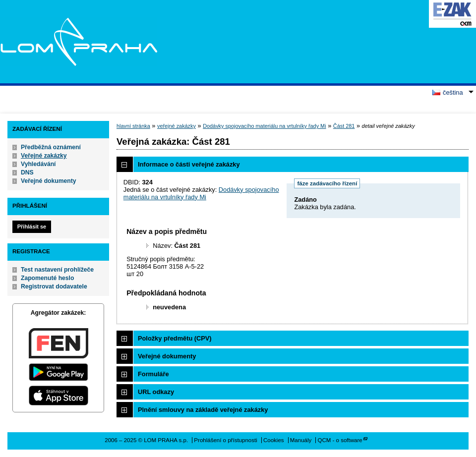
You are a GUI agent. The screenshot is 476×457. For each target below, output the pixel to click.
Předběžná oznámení (51, 147)
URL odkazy (156, 392)
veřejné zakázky (176, 126)
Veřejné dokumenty (48, 180)
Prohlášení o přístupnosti (225, 440)
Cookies (273, 440)
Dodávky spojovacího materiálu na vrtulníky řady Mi (264, 126)
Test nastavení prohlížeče (57, 269)
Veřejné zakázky (44, 155)
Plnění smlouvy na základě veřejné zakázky (203, 409)
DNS (27, 172)
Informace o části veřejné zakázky (189, 164)
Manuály (301, 440)
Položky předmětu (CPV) (175, 338)
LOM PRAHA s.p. (78, 41)
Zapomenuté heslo (47, 278)
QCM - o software (340, 440)
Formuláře (153, 374)
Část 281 (344, 126)
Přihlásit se (31, 226)
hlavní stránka (133, 126)
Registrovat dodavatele (54, 286)
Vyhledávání (38, 164)
